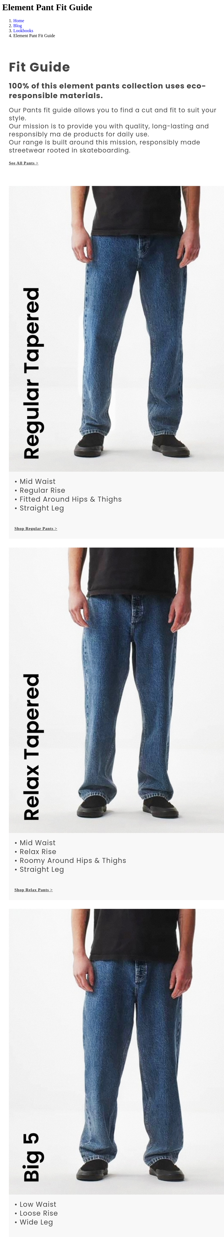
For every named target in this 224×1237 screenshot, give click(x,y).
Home (18, 20)
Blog (17, 25)
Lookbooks (23, 30)
